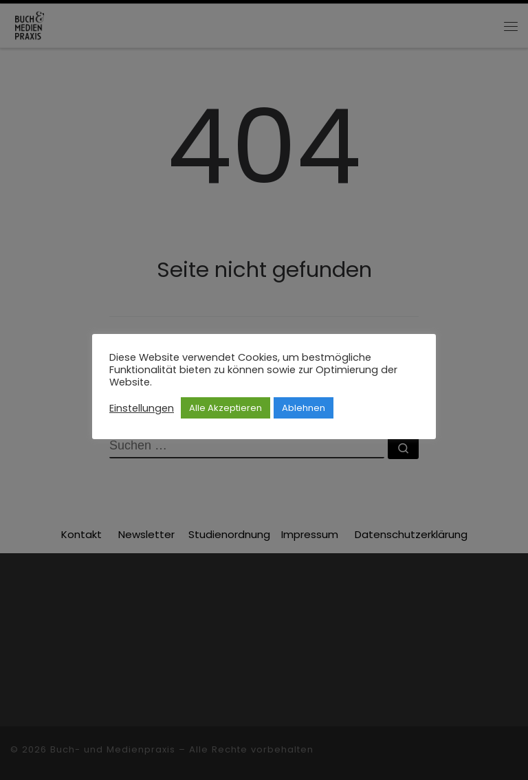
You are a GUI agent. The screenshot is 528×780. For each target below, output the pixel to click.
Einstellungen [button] (141, 408)
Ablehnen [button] (303, 407)
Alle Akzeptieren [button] (225, 407)
